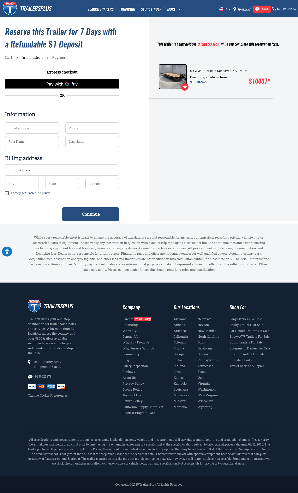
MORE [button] (171, 9)
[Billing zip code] (22, 183)
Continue (91, 214)
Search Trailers (101, 9)
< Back (11, 214)
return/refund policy (36, 193)
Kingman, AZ (244, 9)
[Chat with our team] (262, 9)
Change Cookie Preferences (48, 395)
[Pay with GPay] (62, 84)
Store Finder (151, 9)
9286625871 (42, 376)
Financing (127, 9)
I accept (30, 193)
